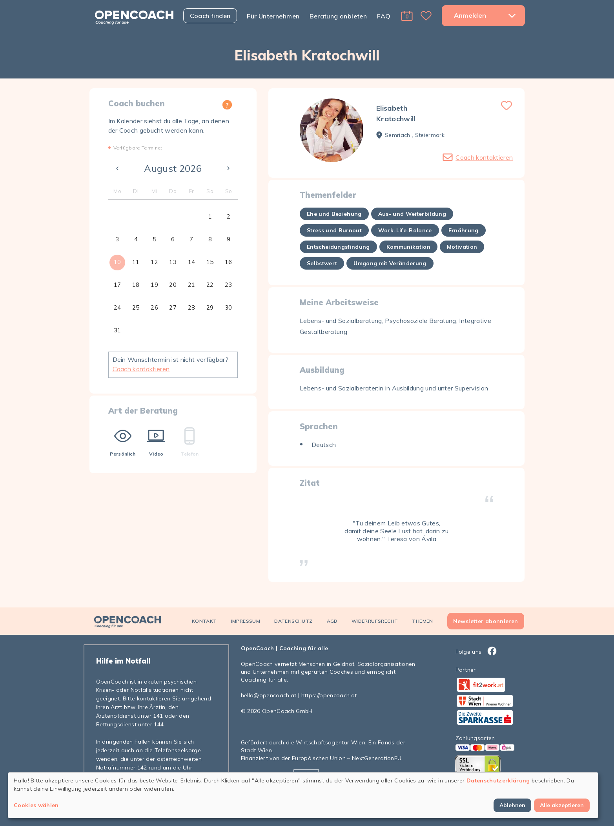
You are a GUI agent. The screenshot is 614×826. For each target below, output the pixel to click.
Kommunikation (408, 246)
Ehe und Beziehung (334, 213)
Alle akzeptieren (562, 805)
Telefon (189, 442)
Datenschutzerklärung (498, 780)
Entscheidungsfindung (338, 246)
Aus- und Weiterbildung (412, 213)
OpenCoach (257, 648)
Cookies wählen (36, 805)
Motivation (462, 246)
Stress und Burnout (334, 230)
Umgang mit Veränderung (389, 263)
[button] (407, 15)
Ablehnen (512, 805)
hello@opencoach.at (269, 695)
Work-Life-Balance (405, 230)
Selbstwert (322, 263)
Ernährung (463, 230)
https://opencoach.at (329, 695)
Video (156, 442)
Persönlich (122, 442)
